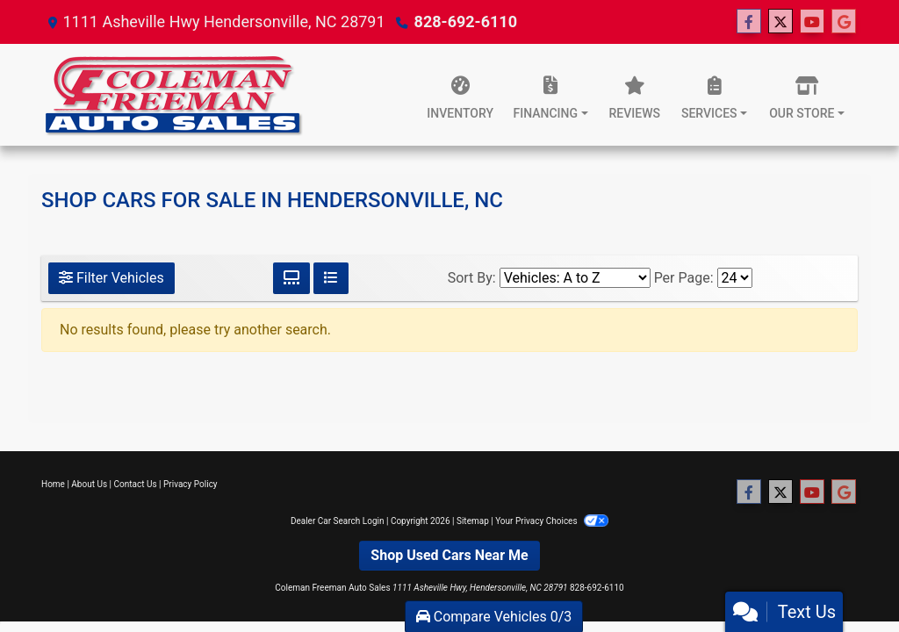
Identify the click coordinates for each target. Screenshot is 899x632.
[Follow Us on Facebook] (749, 22)
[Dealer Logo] (173, 95)
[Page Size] (734, 278)
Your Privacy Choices (551, 521)
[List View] (331, 278)
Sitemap (473, 521)
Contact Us (135, 484)
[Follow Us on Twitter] (780, 22)
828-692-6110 (465, 21)
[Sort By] (575, 278)
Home (53, 484)
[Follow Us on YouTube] (812, 22)
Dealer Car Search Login (338, 521)
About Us (89, 484)
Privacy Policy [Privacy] (190, 484)
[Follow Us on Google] (843, 22)
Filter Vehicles (111, 277)
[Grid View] (291, 278)
